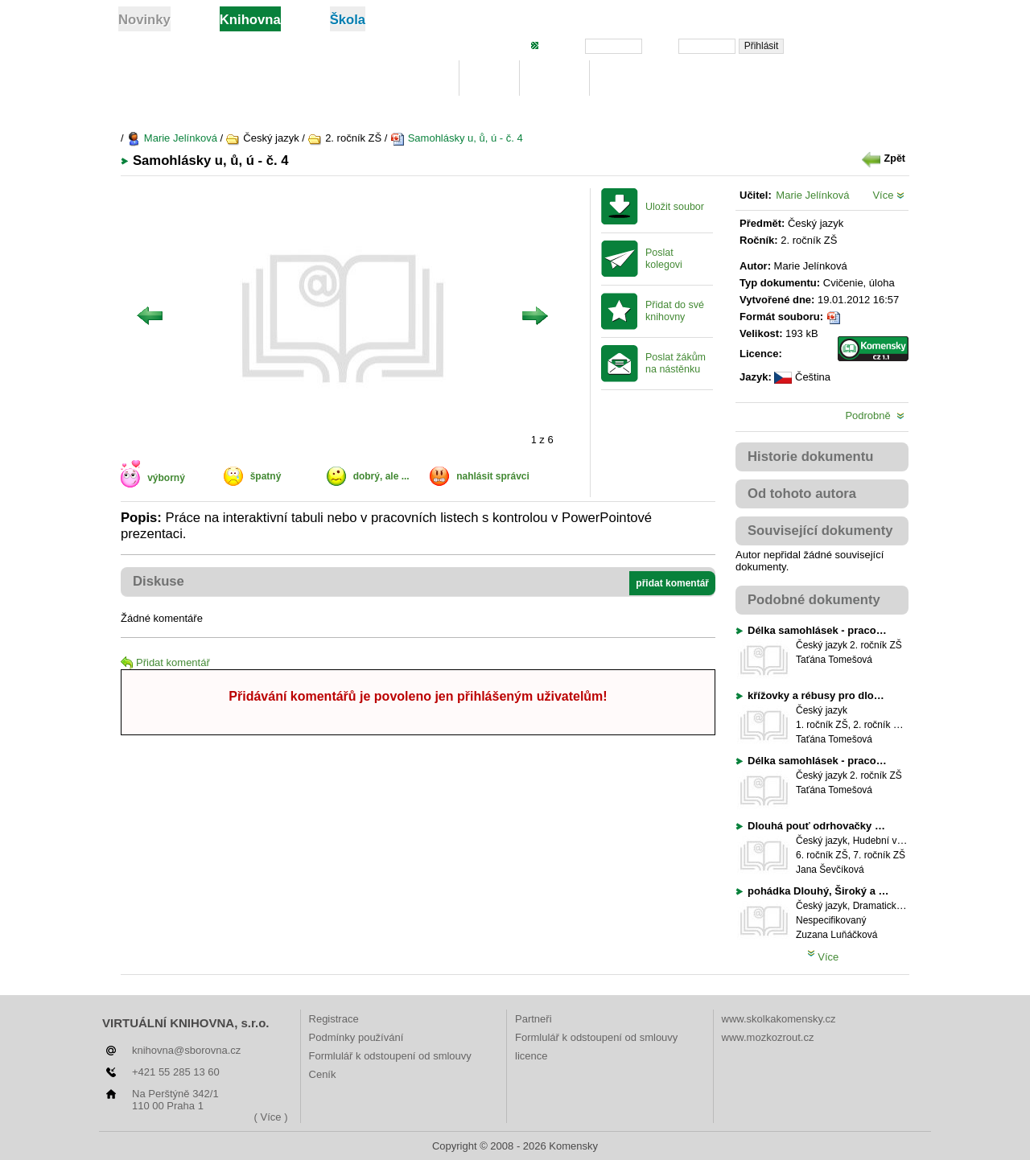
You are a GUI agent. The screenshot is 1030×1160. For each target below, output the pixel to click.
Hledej (554, 78)
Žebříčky (630, 78)
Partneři (533, 1019)
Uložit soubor (674, 206)
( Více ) (271, 1117)
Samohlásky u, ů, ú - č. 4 (456, 138)
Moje (490, 78)
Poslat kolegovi (663, 258)
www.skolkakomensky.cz (779, 1019)
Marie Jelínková (171, 138)
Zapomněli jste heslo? (854, 45)
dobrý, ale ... (381, 476)
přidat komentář (672, 583)
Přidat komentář (165, 662)
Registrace (334, 1019)
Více (888, 195)
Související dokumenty (820, 530)
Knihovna (416, 78)
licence (531, 1056)
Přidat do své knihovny (674, 311)
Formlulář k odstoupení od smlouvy (390, 1056)
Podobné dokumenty (814, 599)
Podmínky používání (356, 1037)
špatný (266, 476)
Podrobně (874, 415)
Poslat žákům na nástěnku (675, 363)
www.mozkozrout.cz (768, 1037)
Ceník (322, 1074)
